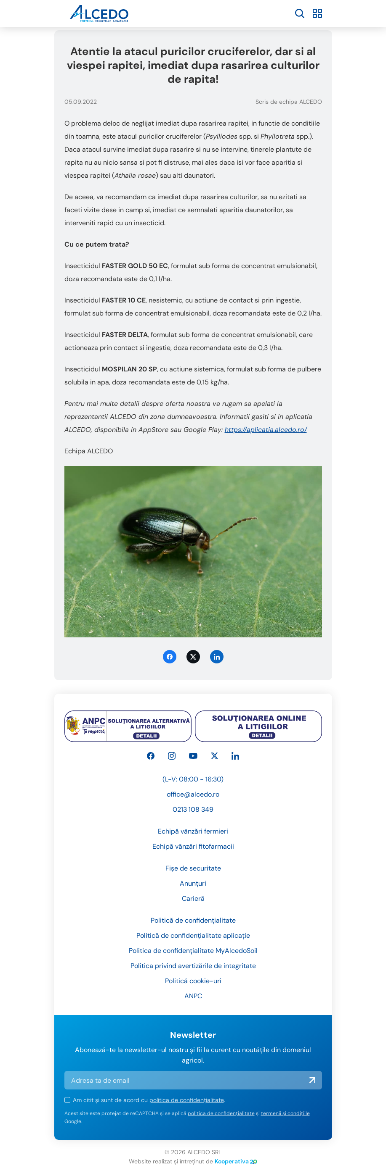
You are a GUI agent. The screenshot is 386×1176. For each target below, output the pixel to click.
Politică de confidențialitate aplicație (193, 935)
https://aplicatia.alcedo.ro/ (266, 429)
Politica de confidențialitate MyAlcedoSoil (193, 950)
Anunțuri (193, 883)
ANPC (193, 996)
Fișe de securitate (193, 868)
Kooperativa (236, 1161)
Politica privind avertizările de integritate (193, 965)
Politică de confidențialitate (193, 920)
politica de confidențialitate (186, 1100)
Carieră (193, 898)
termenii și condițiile (285, 1113)
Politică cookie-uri (193, 980)
